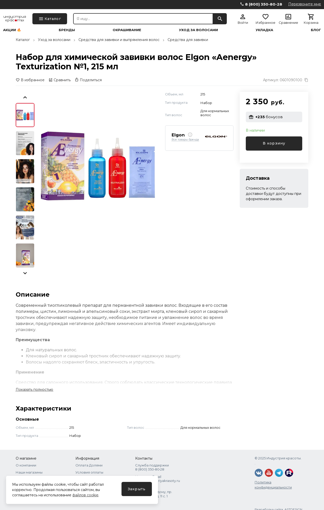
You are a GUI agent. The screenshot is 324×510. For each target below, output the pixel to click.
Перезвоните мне (304, 4)
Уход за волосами (198, 30)
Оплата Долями (89, 465)
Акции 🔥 (12, 30)
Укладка (264, 30)
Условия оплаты (89, 472)
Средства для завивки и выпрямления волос (118, 39)
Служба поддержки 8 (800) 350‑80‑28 (152, 467)
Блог (316, 30)
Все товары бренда (185, 139)
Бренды (67, 30)
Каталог (23, 39)
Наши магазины (29, 472)
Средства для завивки (188, 39)
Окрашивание (127, 30)
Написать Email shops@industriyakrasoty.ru (157, 479)
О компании (26, 465)
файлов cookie (85, 495)
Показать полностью (34, 389)
